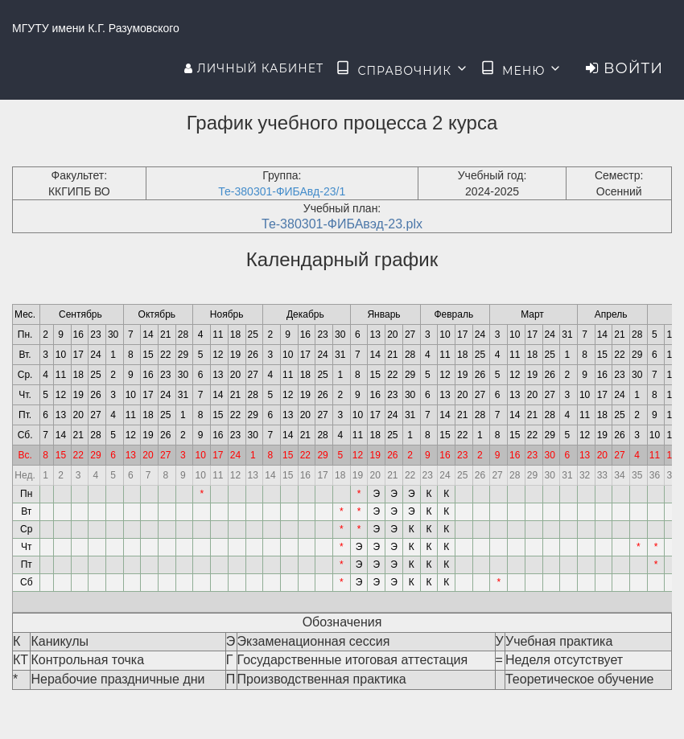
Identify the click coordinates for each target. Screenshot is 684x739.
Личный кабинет (253, 68)
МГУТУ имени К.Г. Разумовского (95, 28)
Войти (624, 68)
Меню (521, 69)
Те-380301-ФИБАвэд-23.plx (342, 224)
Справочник (402, 69)
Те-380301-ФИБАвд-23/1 (281, 191)
